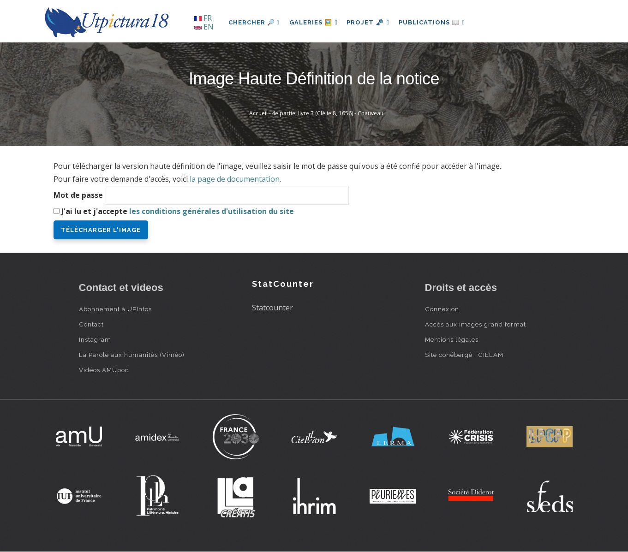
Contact (91, 324)
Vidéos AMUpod (104, 370)
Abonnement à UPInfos (115, 309)
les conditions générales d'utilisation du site (211, 211)
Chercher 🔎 (254, 22)
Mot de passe (78, 195)
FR (203, 18)
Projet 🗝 (371, 22)
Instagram (95, 339)
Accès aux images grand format (475, 324)
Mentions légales (451, 339)
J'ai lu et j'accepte (177, 211)
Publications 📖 (437, 22)
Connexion (442, 309)
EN (204, 27)
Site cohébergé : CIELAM (464, 354)
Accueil (258, 113)
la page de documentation (235, 179)
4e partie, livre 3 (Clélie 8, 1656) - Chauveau (327, 113)
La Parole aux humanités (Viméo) (132, 354)
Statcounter (272, 308)
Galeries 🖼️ (314, 22)
